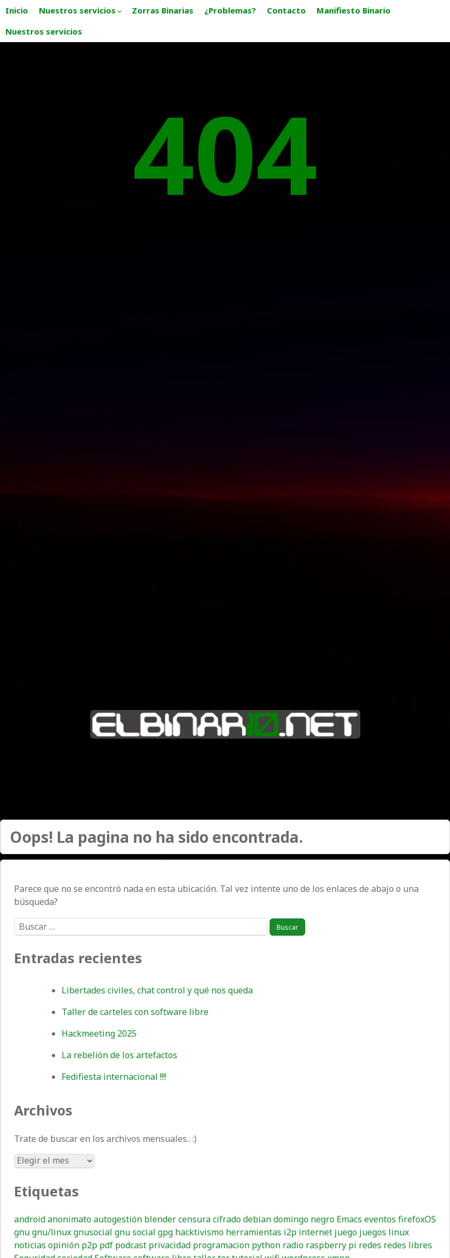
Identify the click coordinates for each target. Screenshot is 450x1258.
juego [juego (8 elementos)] (345, 1232)
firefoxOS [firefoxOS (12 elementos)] (417, 1219)
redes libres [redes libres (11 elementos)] (408, 1245)
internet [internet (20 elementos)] (315, 1232)
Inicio (16, 10)
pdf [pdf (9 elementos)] (106, 1245)
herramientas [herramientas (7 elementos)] (253, 1232)
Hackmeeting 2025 (99, 1033)
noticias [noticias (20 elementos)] (30, 1245)
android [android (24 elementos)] (29, 1219)
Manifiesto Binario (354, 10)
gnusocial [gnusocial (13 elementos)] (92, 1232)
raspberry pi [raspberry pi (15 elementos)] (331, 1245)
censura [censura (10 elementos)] (194, 1219)
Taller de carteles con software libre (135, 1012)
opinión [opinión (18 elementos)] (63, 1245)
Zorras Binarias (162, 10)
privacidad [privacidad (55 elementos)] (170, 1245)
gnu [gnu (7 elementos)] (22, 1232)
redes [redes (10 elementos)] (370, 1245)
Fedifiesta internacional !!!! (114, 1077)
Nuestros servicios (77, 10)
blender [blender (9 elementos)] (160, 1219)
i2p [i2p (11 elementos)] (290, 1232)
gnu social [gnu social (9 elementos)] (135, 1232)
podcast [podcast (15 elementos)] (130, 1245)
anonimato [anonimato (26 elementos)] (69, 1219)
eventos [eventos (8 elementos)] (380, 1219)
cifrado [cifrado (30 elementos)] (227, 1219)
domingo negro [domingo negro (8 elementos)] (303, 1219)
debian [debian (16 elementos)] (257, 1219)
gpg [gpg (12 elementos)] (165, 1232)
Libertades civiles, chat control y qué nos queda (157, 990)
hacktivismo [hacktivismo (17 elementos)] (199, 1232)
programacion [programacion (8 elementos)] (221, 1245)
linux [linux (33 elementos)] (398, 1232)
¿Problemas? (230, 10)
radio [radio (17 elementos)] (293, 1245)
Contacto (286, 10)
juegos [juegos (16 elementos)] (372, 1232)
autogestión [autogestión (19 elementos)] (117, 1219)
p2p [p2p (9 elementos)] (89, 1245)
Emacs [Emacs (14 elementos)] (349, 1219)
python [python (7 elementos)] (266, 1245)
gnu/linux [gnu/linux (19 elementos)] (51, 1232)
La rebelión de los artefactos (119, 1055)
